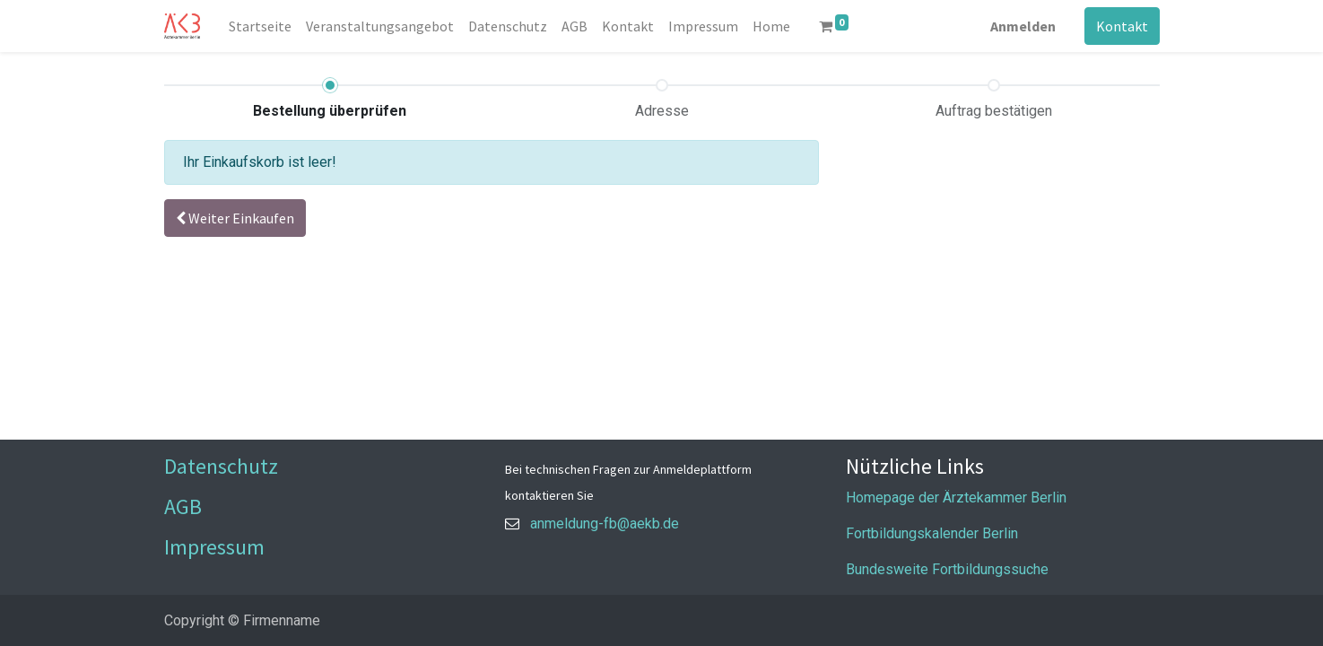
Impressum (214, 547)
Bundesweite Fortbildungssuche (947, 569)
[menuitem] (260, 26)
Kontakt (1122, 26)
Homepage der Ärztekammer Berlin (956, 497)
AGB (183, 506)
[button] (235, 218)
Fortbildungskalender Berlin (932, 533)
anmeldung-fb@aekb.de (604, 523)
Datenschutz (221, 466)
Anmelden (1023, 26)
